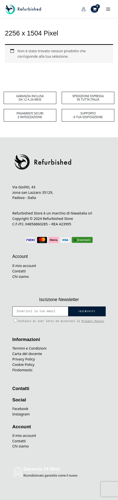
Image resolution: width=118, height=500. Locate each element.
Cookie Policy (23, 364)
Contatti (19, 270)
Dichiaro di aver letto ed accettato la (59, 321)
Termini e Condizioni (29, 348)
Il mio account (24, 265)
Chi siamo (20, 276)
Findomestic (22, 369)
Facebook (20, 408)
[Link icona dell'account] (83, 9)
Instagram (21, 413)
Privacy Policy (93, 321)
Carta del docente (27, 353)
